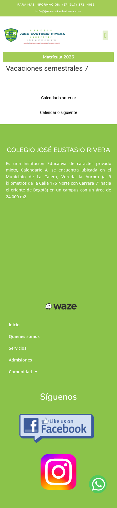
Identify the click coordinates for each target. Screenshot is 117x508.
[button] (105, 35)
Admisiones (20, 360)
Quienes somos (24, 336)
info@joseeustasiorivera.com (59, 11)
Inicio (14, 324)
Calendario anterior (58, 97)
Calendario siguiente (58, 112)
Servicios (17, 348)
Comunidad (23, 372)
